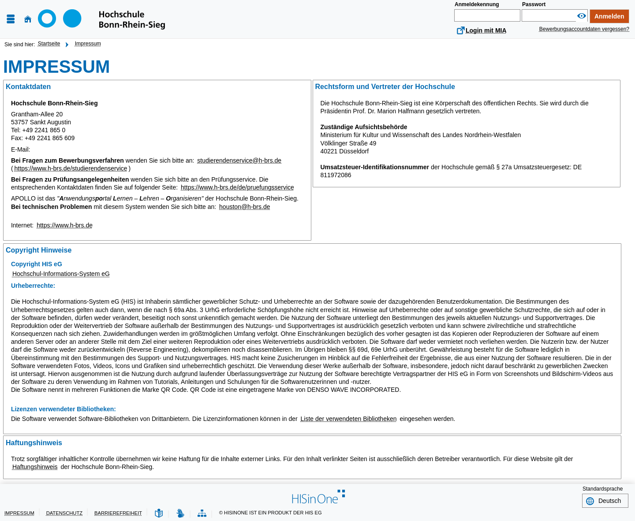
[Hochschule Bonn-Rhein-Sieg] (101, 19)
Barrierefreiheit (118, 513)
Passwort (533, 4)
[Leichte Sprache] (158, 514)
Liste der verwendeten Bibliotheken (349, 418)
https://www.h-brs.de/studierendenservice (71, 168)
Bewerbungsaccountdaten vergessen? (584, 29)
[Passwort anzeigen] (581, 16)
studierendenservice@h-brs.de (239, 160)
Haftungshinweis (35, 466)
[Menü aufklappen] (10, 19)
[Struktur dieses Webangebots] (202, 514)
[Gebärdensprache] (180, 514)
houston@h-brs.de (244, 206)
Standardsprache (603, 489)
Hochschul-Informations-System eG (61, 273)
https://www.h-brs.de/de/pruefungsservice (237, 187)
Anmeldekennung (477, 4)
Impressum (88, 44)
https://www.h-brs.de (65, 225)
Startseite (49, 44)
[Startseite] (27, 19)
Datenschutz (64, 513)
